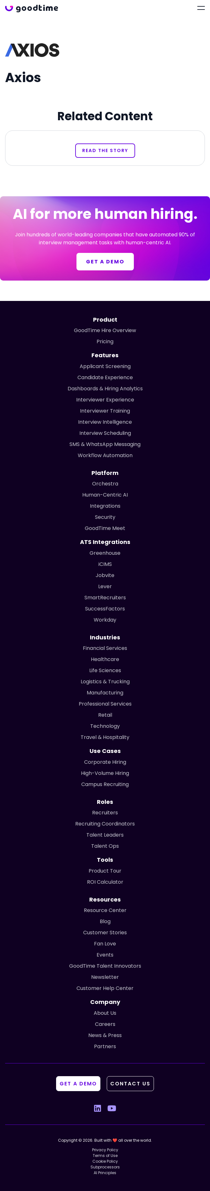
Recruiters (105, 812)
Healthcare (105, 659)
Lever (105, 586)
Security (105, 517)
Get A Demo (78, 1083)
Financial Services (105, 648)
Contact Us (130, 1083)
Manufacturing (105, 692)
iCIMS (105, 564)
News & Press (105, 1035)
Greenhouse (105, 553)
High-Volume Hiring (105, 773)
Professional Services (105, 703)
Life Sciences (105, 670)
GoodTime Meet (105, 528)
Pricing (105, 341)
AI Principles (105, 1172)
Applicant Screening (105, 366)
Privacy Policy (105, 1150)
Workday (105, 619)
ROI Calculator (105, 882)
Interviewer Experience (105, 399)
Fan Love (105, 943)
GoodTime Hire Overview (105, 330)
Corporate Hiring (105, 762)
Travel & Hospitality (105, 737)
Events (105, 954)
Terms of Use (105, 1155)
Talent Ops (105, 846)
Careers (105, 1024)
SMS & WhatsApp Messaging (105, 444)
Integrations (105, 506)
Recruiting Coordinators (105, 823)
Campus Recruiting (105, 784)
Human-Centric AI (105, 494)
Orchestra (105, 483)
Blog (105, 921)
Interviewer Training (105, 410)
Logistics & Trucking (105, 681)
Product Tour (105, 870)
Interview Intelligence (105, 422)
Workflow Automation (105, 455)
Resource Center (105, 910)
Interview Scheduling (105, 433)
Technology (105, 726)
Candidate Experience (105, 377)
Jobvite (105, 575)
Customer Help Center (105, 988)
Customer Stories (105, 932)
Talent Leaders (105, 835)
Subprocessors (105, 1167)
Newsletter (105, 977)
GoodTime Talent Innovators (105, 966)
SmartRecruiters (105, 597)
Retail (105, 715)
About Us (105, 1013)
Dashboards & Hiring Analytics (105, 388)
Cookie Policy (105, 1161)
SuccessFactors (105, 608)
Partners (105, 1046)
